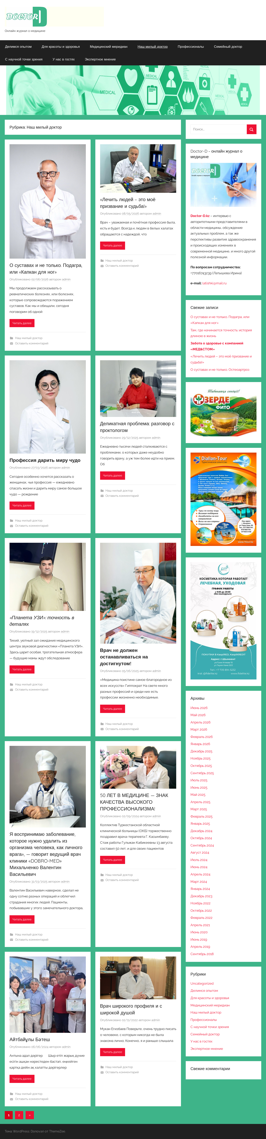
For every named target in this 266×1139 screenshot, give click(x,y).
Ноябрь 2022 (200, 903)
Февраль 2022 (201, 918)
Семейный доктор (228, 46)
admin (66, 279)
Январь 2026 (200, 744)
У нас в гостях (64, 59)
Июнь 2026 (199, 708)
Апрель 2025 (200, 802)
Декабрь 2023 (201, 896)
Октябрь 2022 (201, 911)
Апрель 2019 (200, 947)
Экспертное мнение (100, 59)
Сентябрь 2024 (202, 845)
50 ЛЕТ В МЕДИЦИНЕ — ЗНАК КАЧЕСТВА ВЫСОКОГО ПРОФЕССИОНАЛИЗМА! (134, 801)
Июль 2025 (198, 780)
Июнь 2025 (198, 787)
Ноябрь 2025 (200, 758)
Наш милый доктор (153, 46)
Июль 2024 (198, 860)
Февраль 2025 (201, 816)
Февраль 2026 (201, 737)
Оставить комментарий (31, 343)
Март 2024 (198, 882)
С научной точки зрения (24, 59)
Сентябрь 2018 (202, 954)
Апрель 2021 (200, 925)
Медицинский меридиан (108, 46)
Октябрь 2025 (201, 766)
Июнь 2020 (199, 932)
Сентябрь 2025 (202, 773)
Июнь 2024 (198, 867)
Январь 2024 (200, 889)
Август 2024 (199, 852)
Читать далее (22, 323)
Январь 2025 (200, 824)
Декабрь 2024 (201, 831)
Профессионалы (191, 46)
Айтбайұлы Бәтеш (30, 1039)
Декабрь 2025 (201, 751)
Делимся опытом (18, 46)
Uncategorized (202, 983)
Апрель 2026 (200, 722)
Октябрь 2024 (201, 838)
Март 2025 (198, 809)
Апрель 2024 (200, 874)
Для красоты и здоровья (61, 46)
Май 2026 (198, 715)
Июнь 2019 (198, 939)
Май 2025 (197, 795)
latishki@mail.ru (214, 283)
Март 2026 (198, 729)
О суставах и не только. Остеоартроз (219, 370)
